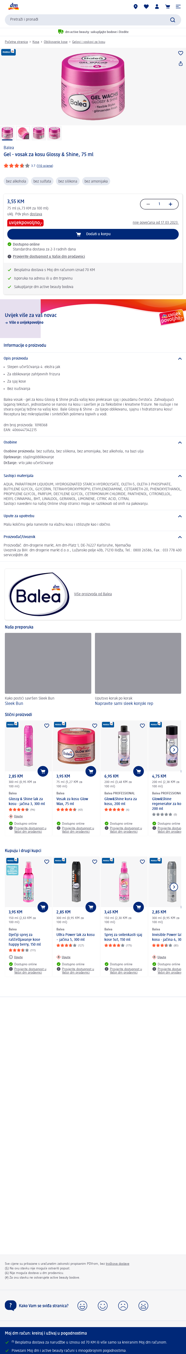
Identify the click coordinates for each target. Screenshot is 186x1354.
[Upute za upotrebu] (93, 516)
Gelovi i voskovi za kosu (88, 42)
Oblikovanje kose (56, 42)
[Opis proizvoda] (93, 359)
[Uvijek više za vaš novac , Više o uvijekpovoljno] (93, 318)
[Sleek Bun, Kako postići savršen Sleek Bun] (48, 670)
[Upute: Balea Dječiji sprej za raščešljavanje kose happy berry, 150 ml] (16, 957)
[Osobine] (93, 442)
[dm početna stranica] (13, 6)
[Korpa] (167, 6)
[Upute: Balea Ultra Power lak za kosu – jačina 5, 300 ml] (63, 957)
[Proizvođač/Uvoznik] (93, 537)
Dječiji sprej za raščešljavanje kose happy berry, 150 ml (25, 940)
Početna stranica (16, 42)
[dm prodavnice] (136, 6)
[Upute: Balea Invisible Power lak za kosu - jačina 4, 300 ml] (159, 957)
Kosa (35, 42)
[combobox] (93, 19)
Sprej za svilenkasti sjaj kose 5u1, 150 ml (123, 937)
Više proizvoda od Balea (60, 594)
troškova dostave (117, 1263)
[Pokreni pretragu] (173, 19)
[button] (178, 6)
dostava (36, 214)
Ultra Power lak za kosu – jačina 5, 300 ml (75, 937)
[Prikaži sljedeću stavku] (174, 750)
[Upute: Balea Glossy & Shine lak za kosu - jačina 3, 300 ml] (16, 816)
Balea (9, 148)
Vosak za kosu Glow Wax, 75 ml (72, 801)
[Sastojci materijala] (93, 476)
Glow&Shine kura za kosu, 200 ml (120, 801)
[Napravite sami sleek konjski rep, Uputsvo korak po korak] (138, 670)
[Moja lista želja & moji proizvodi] (146, 6)
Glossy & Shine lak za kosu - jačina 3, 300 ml (27, 801)
